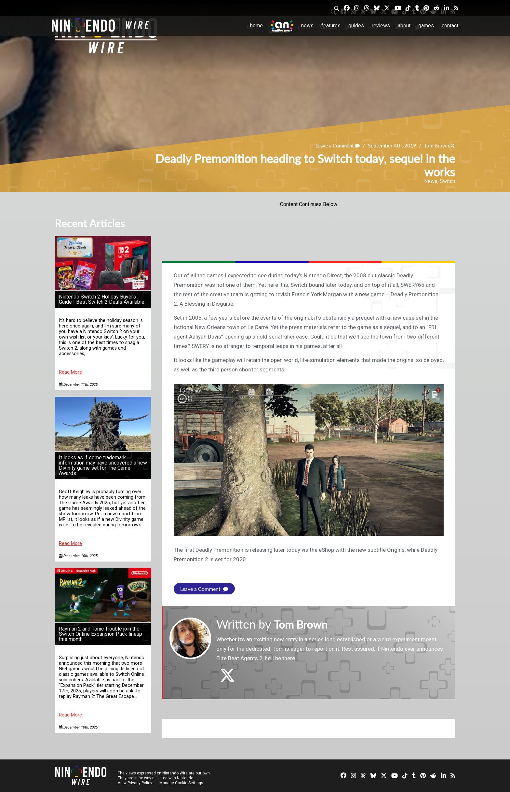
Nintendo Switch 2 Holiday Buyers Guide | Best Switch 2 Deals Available (101, 299)
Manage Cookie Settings (182, 783)
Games (426, 25)
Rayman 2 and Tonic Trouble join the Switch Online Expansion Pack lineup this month (100, 634)
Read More (70, 372)
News (307, 25)
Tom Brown (436, 146)
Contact (450, 25)
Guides (356, 25)
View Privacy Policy (135, 783)
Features (331, 25)
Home (256, 25)
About (404, 25)
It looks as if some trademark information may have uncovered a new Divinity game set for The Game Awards (103, 465)
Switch (447, 181)
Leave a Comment (334, 146)
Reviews (381, 25)
